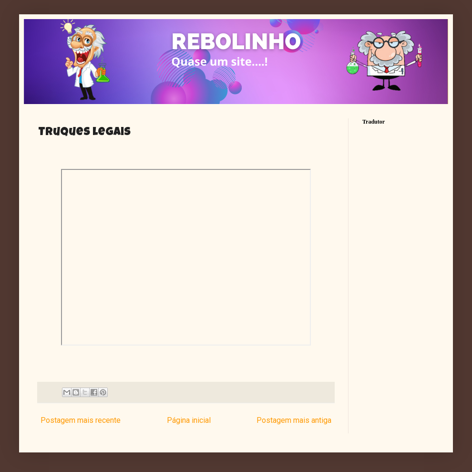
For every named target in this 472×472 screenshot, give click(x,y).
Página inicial (189, 420)
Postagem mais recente (81, 420)
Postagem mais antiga (294, 420)
